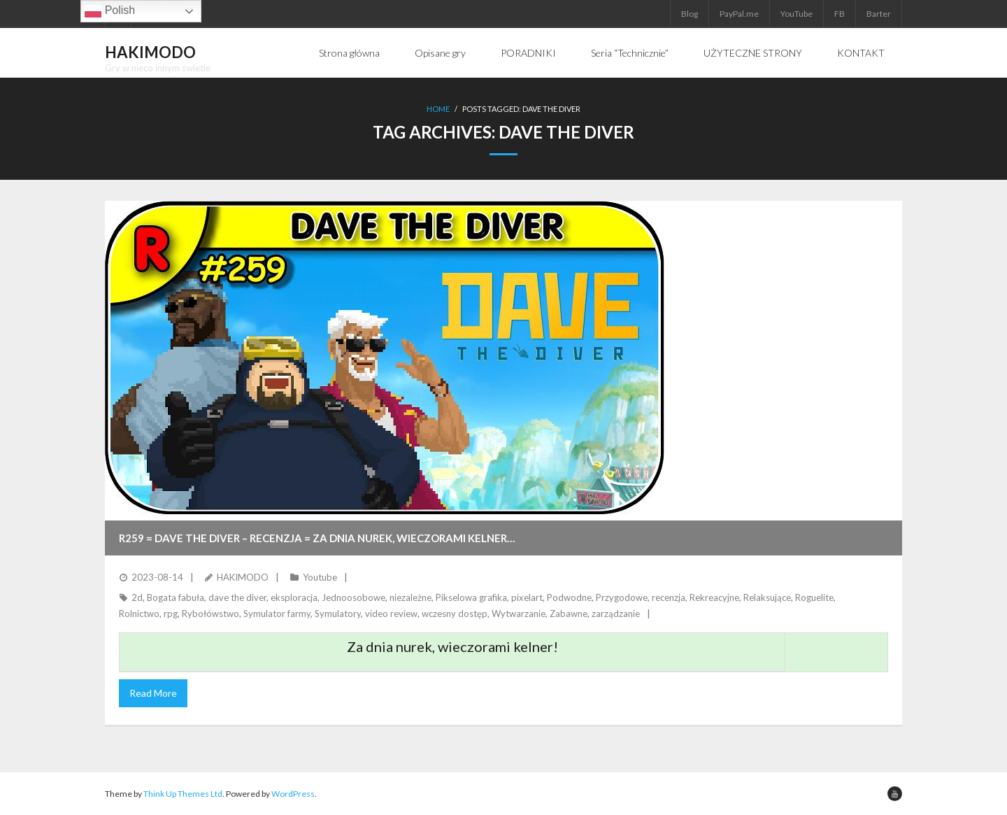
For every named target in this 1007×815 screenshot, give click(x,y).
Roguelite (814, 597)
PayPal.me (739, 13)
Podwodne (569, 597)
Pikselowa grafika (471, 597)
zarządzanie (616, 613)
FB (839, 13)
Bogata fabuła (175, 597)
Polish (110, 11)
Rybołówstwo (210, 613)
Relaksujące (767, 597)
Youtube (320, 577)
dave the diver (237, 597)
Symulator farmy (276, 613)
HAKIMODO (243, 577)
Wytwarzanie (518, 613)
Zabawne (568, 613)
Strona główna (349, 53)
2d (137, 597)
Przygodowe (622, 597)
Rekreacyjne (714, 597)
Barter (878, 13)
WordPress (293, 793)
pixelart (527, 597)
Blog (689, 13)
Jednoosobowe (353, 597)
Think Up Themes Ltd (182, 793)
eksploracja (294, 597)
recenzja (668, 597)
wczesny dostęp (454, 613)
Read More (153, 693)
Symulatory (338, 613)
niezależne (410, 597)
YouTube (796, 13)
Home (438, 108)
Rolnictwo (139, 613)
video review (391, 613)
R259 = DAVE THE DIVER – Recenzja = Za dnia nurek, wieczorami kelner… (317, 538)
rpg (171, 613)
